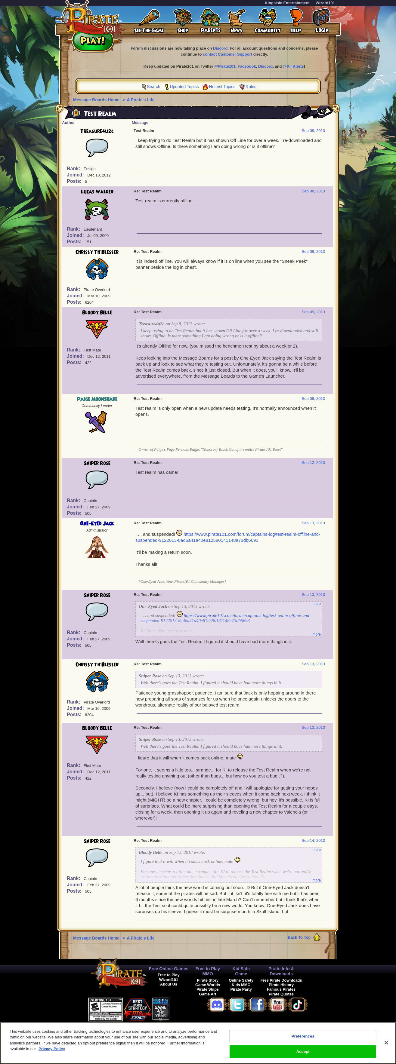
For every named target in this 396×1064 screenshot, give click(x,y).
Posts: (75, 181)
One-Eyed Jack (97, 523)
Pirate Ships (207, 989)
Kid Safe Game (241, 971)
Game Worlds (207, 985)
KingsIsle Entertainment (287, 3)
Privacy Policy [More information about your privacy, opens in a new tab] (52, 1052)
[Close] (386, 1045)
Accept (303, 1054)
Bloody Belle (97, 312)
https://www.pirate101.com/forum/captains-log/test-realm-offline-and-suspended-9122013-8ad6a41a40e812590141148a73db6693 (226, 618)
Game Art (207, 994)
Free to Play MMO (207, 971)
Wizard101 (325, 3)
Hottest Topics (222, 86)
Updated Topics (184, 86)
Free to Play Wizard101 (169, 977)
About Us (168, 984)
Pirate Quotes (281, 994)
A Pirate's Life (140, 99)
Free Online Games (168, 968)
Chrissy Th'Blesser (97, 252)
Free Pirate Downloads (281, 980)
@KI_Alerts (293, 66)
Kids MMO (241, 985)
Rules (251, 86)
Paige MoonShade (97, 399)
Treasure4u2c (96, 131)
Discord (220, 48)
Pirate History (281, 985)
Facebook (247, 66)
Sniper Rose (97, 463)
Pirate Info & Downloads (281, 971)
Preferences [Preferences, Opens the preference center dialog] (303, 1039)
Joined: (76, 174)
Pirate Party (241, 989)
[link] (184, 1009)
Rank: (74, 168)
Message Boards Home (97, 99)
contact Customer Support (227, 54)
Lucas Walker (97, 191)
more (317, 604)
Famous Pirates (281, 989)
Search (153, 86)
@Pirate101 (225, 66)
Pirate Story (207, 980)
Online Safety (241, 980)
